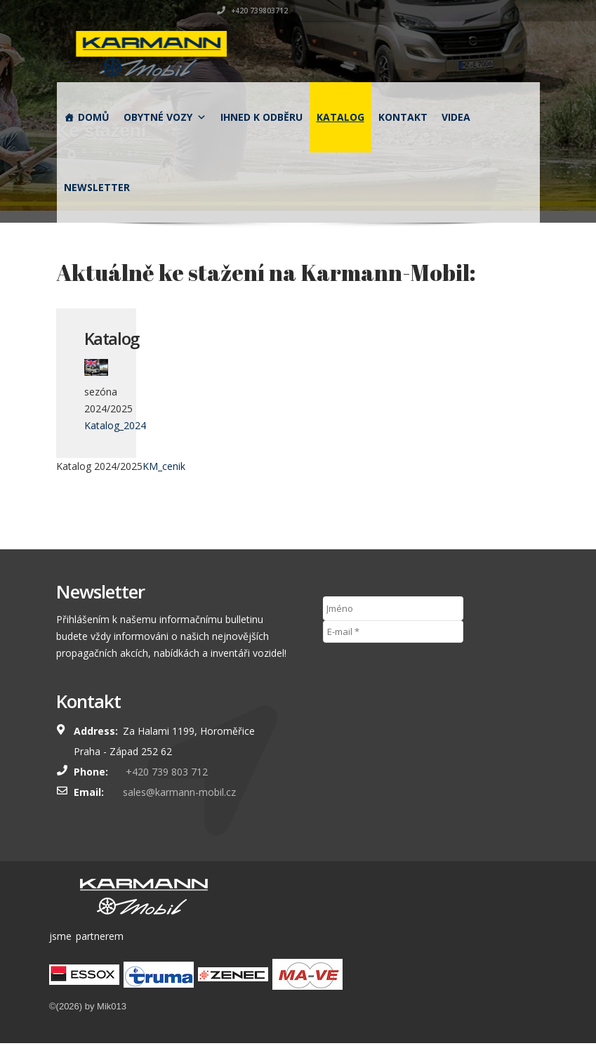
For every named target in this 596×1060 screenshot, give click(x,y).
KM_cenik (164, 466)
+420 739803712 (505, 10)
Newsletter (97, 187)
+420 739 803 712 (165, 771)
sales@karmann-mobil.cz (179, 792)
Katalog (340, 117)
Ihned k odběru (261, 117)
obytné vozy (165, 117)
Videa (456, 117)
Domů (94, 117)
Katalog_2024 (115, 425)
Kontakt (403, 117)
